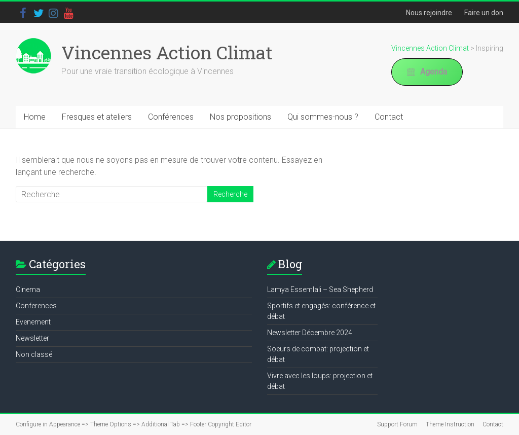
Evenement (33, 322)
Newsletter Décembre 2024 (309, 333)
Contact (389, 117)
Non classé (34, 354)
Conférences (171, 117)
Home (35, 117)
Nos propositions (240, 117)
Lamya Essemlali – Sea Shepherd (320, 289)
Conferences (36, 306)
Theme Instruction (450, 424)
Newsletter (32, 338)
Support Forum (397, 424)
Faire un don (483, 13)
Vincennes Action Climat (167, 52)
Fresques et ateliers (97, 117)
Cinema (28, 289)
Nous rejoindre (429, 13)
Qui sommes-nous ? (322, 117)
